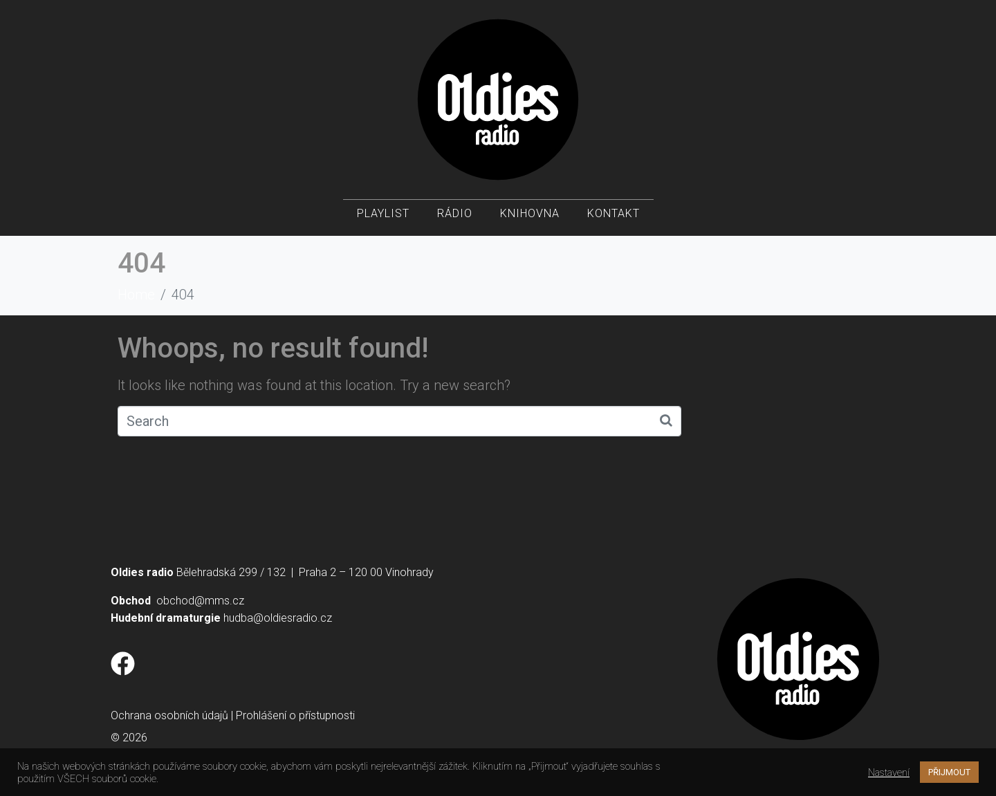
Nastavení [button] (889, 772)
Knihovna (530, 214)
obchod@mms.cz (200, 600)
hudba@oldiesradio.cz (277, 617)
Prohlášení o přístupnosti (295, 715)
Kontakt (613, 214)
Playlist (383, 214)
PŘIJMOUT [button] (949, 772)
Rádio (454, 214)
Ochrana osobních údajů (169, 715)
